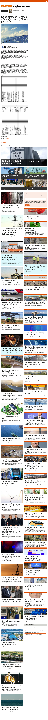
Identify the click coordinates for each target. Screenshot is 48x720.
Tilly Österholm (10, 47)
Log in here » (44, 277)
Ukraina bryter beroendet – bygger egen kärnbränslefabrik (33, 627)
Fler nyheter (12, 717)
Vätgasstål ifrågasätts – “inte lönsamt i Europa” (32, 632)
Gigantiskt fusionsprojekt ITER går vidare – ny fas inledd (33, 634)
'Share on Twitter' (3, 142)
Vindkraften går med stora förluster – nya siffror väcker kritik (34, 630)
